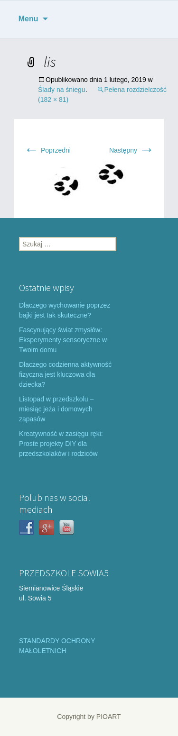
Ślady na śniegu (61, 89)
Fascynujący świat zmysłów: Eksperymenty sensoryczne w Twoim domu (63, 340)
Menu (28, 19)
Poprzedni (47, 150)
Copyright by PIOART (89, 716)
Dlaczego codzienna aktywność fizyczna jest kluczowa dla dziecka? (65, 374)
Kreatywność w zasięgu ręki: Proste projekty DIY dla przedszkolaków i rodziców (61, 443)
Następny (131, 150)
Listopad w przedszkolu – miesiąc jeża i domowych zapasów (56, 409)
